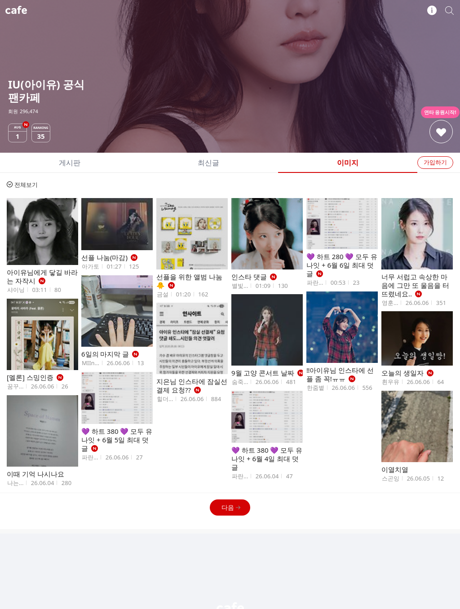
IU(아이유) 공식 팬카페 (230, 10)
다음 (230, 507)
